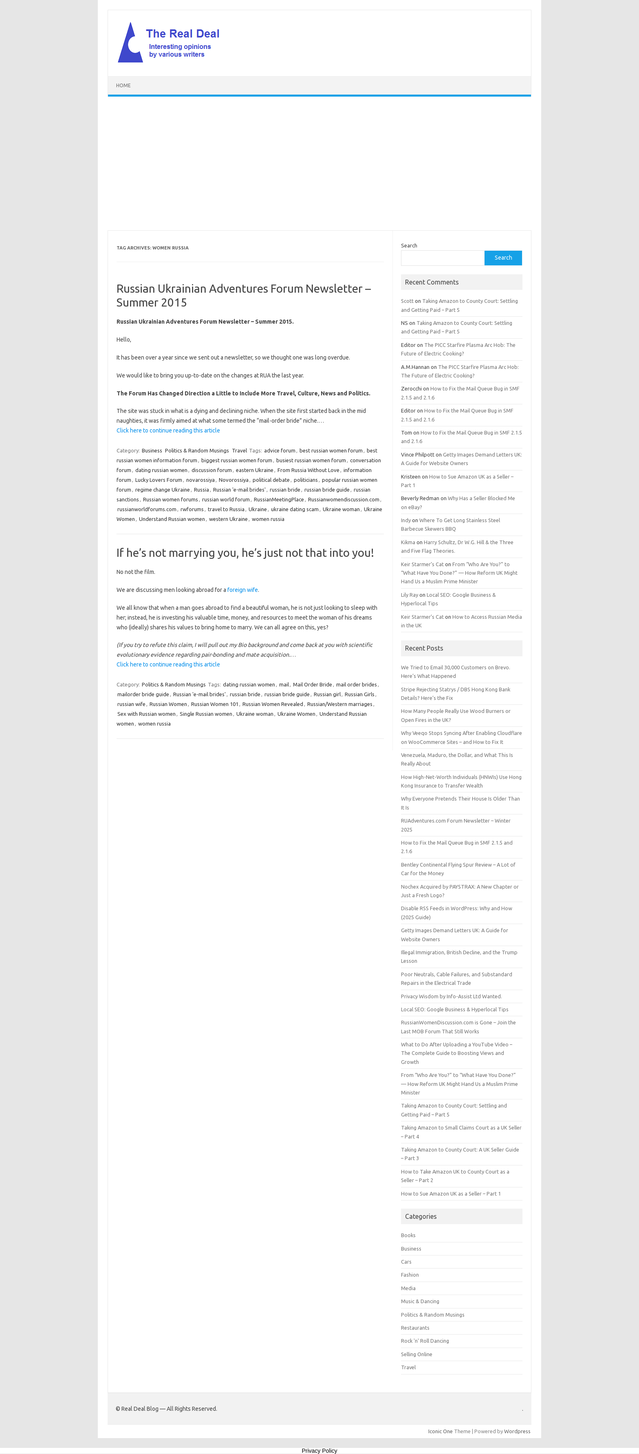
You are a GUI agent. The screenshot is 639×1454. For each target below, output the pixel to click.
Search (409, 245)
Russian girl (327, 694)
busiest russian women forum (311, 460)
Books (408, 1235)
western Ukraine (228, 519)
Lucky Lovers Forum (158, 480)
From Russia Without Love (308, 470)
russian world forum (226, 499)
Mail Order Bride (312, 684)
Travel (239, 450)
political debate (271, 480)
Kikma (408, 542)
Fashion (410, 1274)
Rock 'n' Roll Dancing (425, 1341)
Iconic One (440, 1431)
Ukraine (258, 509)
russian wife (131, 704)
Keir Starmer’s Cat (422, 564)
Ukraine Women (296, 714)
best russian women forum (331, 450)
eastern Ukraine (254, 470)
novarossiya (200, 480)
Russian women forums (170, 499)
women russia (268, 519)
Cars (406, 1261)
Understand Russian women (172, 519)
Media (408, 1288)
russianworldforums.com (146, 509)
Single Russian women (206, 714)
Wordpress (517, 1431)
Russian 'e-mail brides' (239, 489)
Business (152, 450)
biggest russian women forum (236, 460)
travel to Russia (226, 509)
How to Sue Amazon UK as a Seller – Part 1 (451, 1193)
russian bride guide (327, 489)
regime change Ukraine (162, 489)
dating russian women (161, 470)
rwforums (192, 509)
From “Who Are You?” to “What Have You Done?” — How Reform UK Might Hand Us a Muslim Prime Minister (459, 573)
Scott (407, 301)
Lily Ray (409, 595)
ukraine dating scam (295, 509)
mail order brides (356, 684)
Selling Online (416, 1354)
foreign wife (242, 590)
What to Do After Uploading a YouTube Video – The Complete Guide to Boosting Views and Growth (456, 1053)
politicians (306, 480)
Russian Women (168, 704)
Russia (201, 489)
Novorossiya (234, 480)
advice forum (279, 450)
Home (123, 85)
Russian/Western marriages (339, 704)
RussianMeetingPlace (279, 499)
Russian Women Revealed (272, 704)
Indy (406, 520)
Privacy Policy (319, 1450)
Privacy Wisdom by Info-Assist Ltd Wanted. (451, 996)
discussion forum (212, 470)
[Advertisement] (319, 163)
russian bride (285, 489)
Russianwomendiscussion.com (343, 499)
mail (284, 684)
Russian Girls (360, 694)
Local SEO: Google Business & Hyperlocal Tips (455, 1009)
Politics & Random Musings (197, 450)
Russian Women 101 (214, 704)
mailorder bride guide (143, 694)
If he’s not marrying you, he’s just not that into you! (245, 552)
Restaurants (415, 1327)
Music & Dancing (420, 1301)
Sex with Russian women (146, 714)
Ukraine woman (341, 509)
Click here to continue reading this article (168, 430)
